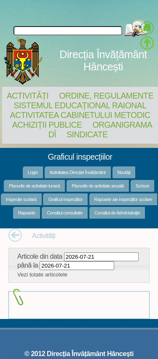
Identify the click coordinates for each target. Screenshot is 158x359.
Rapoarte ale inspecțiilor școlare (123, 199)
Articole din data (39, 256)
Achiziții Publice (47, 124)
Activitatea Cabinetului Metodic (80, 115)
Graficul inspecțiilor (65, 199)
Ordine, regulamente (106, 95)
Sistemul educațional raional (80, 105)
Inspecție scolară (21, 199)
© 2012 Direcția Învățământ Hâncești (79, 353)
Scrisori (142, 185)
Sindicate (87, 134)
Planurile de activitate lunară (34, 185)
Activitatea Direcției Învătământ (78, 172)
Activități (27, 95)
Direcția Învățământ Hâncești (103, 60)
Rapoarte (26, 212)
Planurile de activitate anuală (98, 185)
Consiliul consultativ (65, 212)
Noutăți (124, 172)
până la (27, 265)
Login (33, 172)
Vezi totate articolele (42, 274)
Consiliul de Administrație (117, 212)
